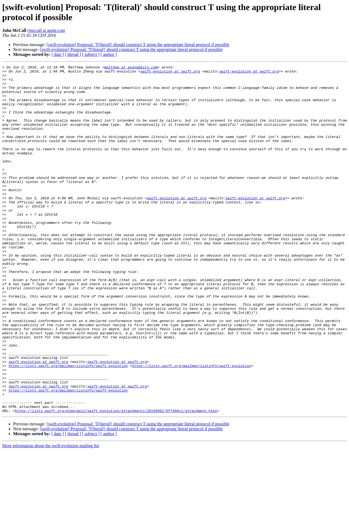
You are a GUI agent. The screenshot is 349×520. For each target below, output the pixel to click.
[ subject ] (91, 54)
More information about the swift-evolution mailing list (50, 515)
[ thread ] (73, 54)
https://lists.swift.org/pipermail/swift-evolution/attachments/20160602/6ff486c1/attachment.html (116, 480)
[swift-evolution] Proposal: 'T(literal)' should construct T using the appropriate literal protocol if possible (138, 44)
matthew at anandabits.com (130, 67)
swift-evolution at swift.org (170, 72)
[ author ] (109, 54)
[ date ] (58, 54)
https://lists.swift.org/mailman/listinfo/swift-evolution (68, 426)
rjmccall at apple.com (46, 30)
